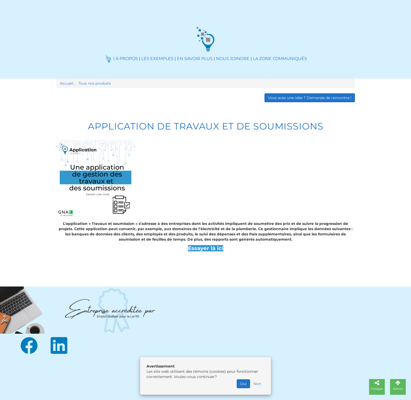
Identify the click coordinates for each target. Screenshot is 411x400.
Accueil (66, 83)
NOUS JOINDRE (233, 58)
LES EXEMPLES (157, 58)
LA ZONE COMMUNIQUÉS (280, 58)
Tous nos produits (94, 83)
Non (257, 383)
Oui (243, 383)
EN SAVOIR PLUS (195, 58)
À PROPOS (127, 58)
